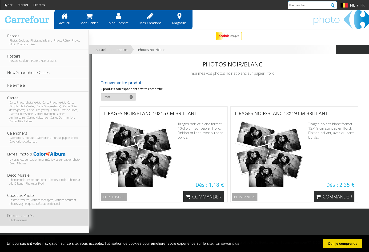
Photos (122, 49)
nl (352, 5)
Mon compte (118, 18)
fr (362, 5)
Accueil (64, 18)
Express (39, 5)
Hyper (8, 5)
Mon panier (89, 18)
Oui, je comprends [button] (342, 243)
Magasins (179, 18)
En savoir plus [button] (227, 243)
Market (23, 5)
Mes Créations (150, 18)
